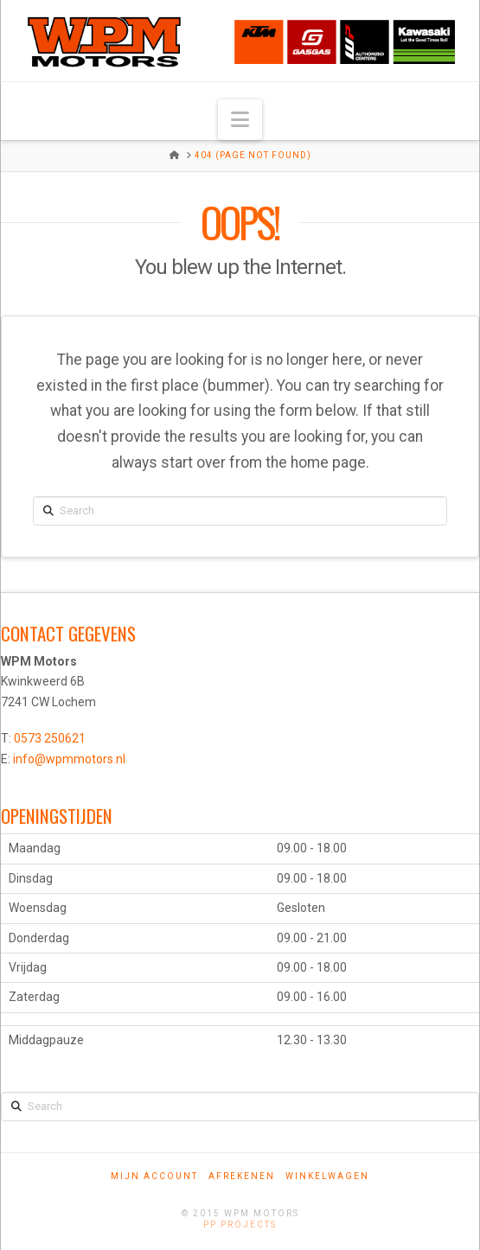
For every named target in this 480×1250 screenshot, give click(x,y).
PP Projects (240, 1224)
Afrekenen (241, 1176)
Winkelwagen (327, 1176)
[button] (240, 119)
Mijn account (154, 1176)
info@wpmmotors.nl (69, 759)
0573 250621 (50, 738)
